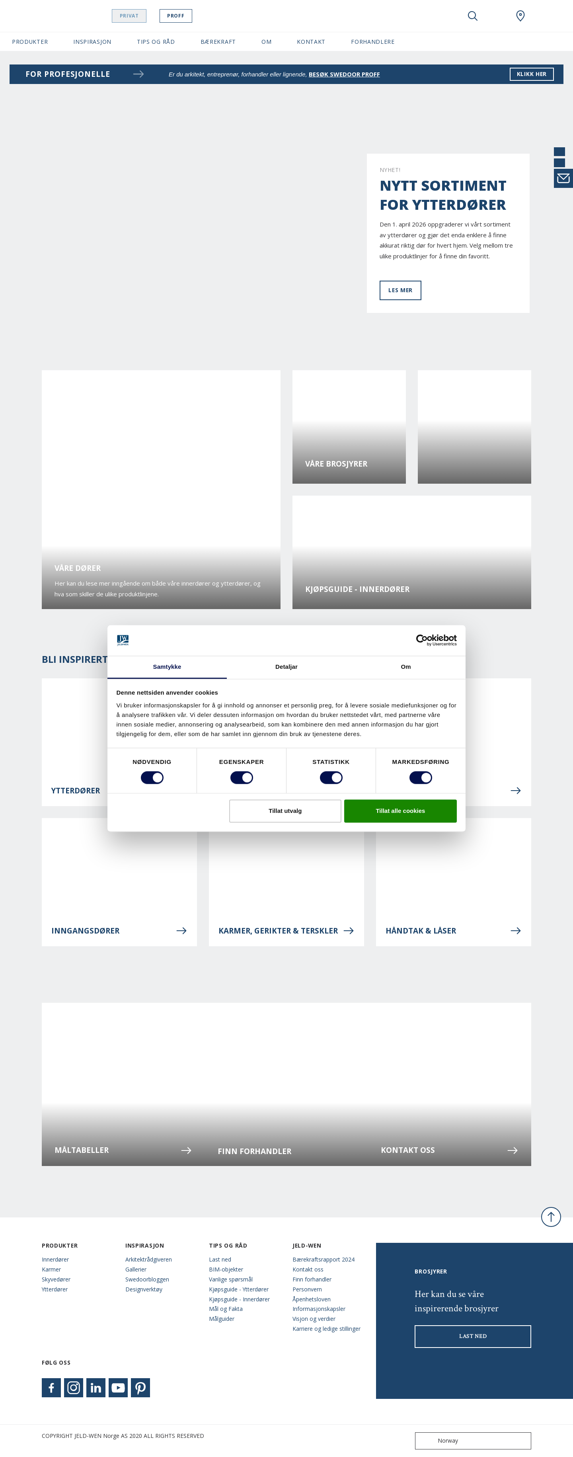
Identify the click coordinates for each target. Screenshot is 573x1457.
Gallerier (135, 1269)
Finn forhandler (254, 1151)
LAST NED (473, 1336)
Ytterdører (55, 1289)
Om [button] (266, 41)
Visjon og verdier (313, 1318)
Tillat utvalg (285, 810)
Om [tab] (406, 666)
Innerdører (55, 1259)
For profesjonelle (85, 74)
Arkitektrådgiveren (148, 1259)
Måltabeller (123, 1150)
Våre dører (78, 568)
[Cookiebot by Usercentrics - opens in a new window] (422, 640)
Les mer (400, 290)
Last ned (220, 1259)
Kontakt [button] (311, 41)
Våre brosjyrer (336, 464)
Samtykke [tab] (167, 666)
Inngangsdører (119, 931)
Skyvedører (56, 1279)
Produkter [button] (30, 41)
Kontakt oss (449, 1150)
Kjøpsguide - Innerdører (357, 589)
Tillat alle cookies (400, 810)
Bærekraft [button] (218, 41)
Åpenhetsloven (311, 1299)
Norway (438, 1441)
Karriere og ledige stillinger (326, 1328)
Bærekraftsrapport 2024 (323, 1259)
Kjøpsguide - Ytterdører (239, 1289)
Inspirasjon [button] (92, 41)
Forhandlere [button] (373, 41)
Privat (136, 15)
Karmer (51, 1269)
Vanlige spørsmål (231, 1279)
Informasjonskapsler (318, 1308)
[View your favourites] (497, 16)
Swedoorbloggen (147, 1279)
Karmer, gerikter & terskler (286, 931)
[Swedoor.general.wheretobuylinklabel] (520, 16)
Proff (183, 15)
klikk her (532, 74)
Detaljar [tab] (286, 666)
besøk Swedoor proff (344, 74)
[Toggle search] (473, 16)
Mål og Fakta (226, 1308)
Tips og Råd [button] (156, 41)
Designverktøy (143, 1289)
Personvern (307, 1289)
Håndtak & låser (454, 931)
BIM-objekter (226, 1269)
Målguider (221, 1318)
